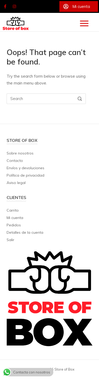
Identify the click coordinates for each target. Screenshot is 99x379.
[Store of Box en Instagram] (14, 6)
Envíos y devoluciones (25, 168)
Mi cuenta (15, 217)
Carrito (13, 210)
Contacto (15, 160)
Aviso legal (16, 182)
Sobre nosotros (20, 153)
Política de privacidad (25, 175)
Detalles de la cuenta (25, 232)
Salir (10, 239)
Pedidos (14, 225)
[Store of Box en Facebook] (5, 6)
